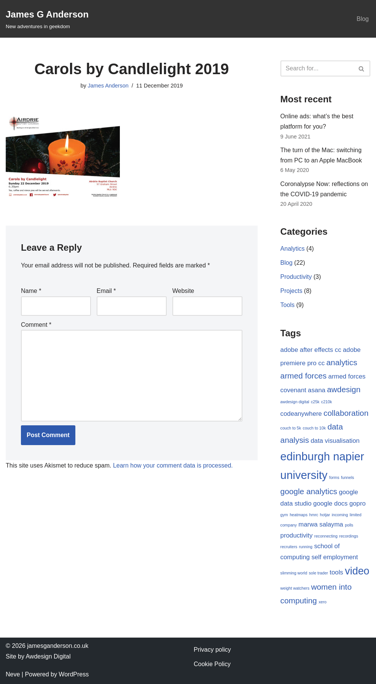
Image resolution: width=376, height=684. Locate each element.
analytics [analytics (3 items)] (342, 362)
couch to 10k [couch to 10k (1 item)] (314, 428)
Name (31, 291)
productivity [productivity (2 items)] (296, 535)
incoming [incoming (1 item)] (340, 514)
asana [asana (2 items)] (316, 390)
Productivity (296, 277)
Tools (287, 305)
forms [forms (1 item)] (334, 477)
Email (106, 291)
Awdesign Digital (47, 656)
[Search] (316, 68)
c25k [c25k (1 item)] (315, 401)
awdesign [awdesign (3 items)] (343, 389)
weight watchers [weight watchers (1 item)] (294, 588)
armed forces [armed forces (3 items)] (303, 375)
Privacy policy (212, 649)
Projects (291, 291)
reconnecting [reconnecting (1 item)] (326, 536)
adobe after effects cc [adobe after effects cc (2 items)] (310, 349)
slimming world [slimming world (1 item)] (293, 573)
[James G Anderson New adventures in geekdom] (47, 19)
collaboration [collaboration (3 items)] (345, 413)
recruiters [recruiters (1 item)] (288, 546)
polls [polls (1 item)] (349, 525)
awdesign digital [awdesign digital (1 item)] (294, 401)
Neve (13, 674)
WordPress (74, 674)
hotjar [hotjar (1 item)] (325, 514)
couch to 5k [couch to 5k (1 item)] (290, 428)
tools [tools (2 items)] (336, 572)
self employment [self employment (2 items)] (334, 557)
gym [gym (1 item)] (284, 514)
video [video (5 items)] (357, 571)
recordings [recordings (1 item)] (348, 536)
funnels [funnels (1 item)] (347, 477)
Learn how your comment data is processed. (173, 465)
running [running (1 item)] (305, 546)
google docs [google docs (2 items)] (330, 503)
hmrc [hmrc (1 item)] (313, 514)
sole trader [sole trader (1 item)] (318, 573)
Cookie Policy (212, 664)
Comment (36, 324)
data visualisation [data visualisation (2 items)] (335, 440)
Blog (363, 19)
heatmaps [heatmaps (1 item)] (298, 514)
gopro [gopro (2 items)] (357, 503)
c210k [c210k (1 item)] (326, 401)
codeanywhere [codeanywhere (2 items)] (301, 413)
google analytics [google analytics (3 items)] (308, 491)
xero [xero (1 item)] (323, 602)
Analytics (292, 248)
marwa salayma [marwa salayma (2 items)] (320, 524)
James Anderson (108, 86)
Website (183, 291)
